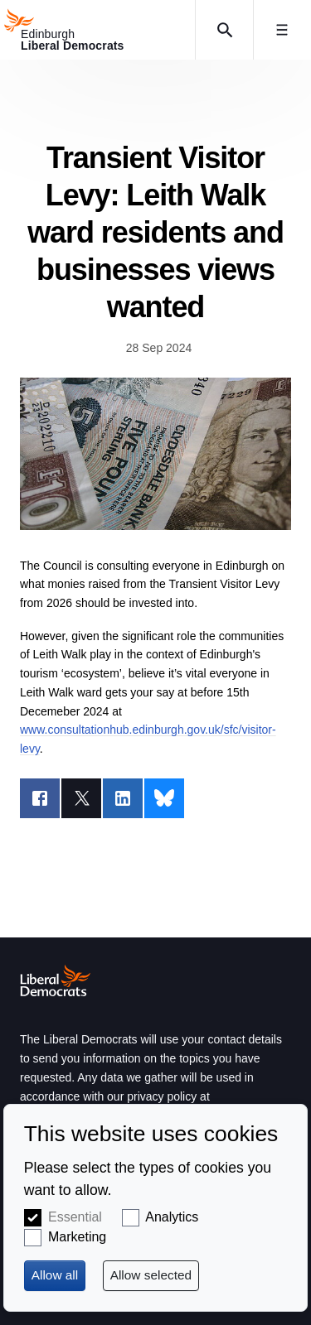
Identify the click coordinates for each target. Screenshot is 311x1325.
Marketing (77, 1237)
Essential (75, 1217)
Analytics (171, 1217)
